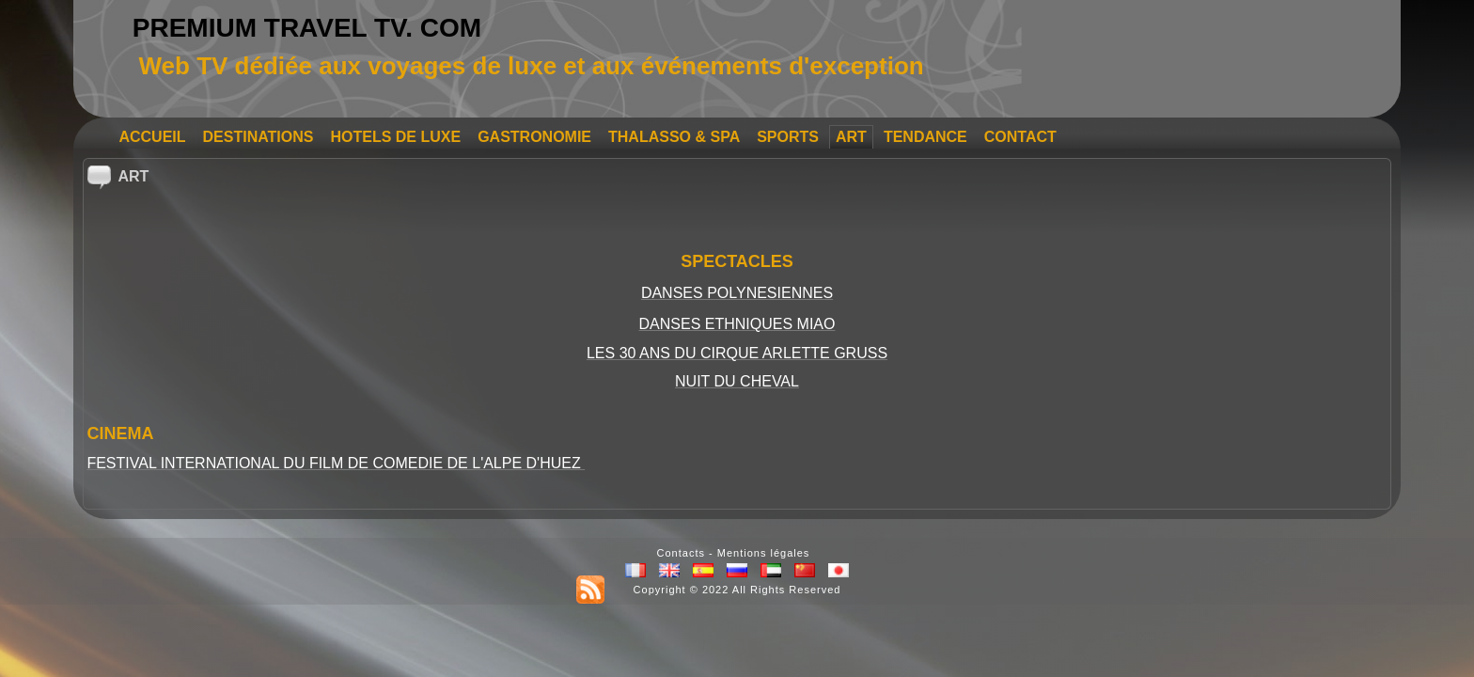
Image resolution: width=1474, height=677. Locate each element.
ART (851, 137)
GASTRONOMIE (534, 137)
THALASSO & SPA (674, 137)
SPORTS (788, 137)
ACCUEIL (151, 137)
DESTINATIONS (258, 137)
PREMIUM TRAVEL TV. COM (307, 27)
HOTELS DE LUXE (395, 137)
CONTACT (1020, 137)
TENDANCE (925, 137)
